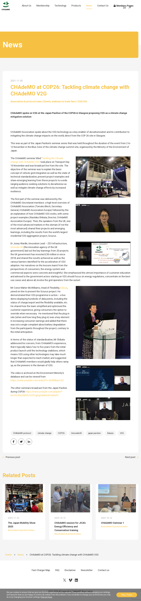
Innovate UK (17, 247)
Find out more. (46, 597)
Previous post (13, 457)
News (90, 10)
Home (8, 554)
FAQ (57, 570)
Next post (130, 457)
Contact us (103, 570)
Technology (61, 10)
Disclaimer (70, 570)
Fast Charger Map (41, 570)
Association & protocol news (26, 101)
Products (77, 10)
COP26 (61, 433)
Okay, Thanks (126, 595)
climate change (44, 433)
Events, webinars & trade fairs (60, 101)
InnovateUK (76, 433)
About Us (28, 12)
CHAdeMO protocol (22, 433)
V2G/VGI (82, 101)
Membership (44, 10)
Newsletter (87, 570)
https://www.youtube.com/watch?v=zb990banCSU (37, 380)
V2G (122, 433)
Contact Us (104, 12)
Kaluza (63, 287)
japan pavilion (94, 433)
